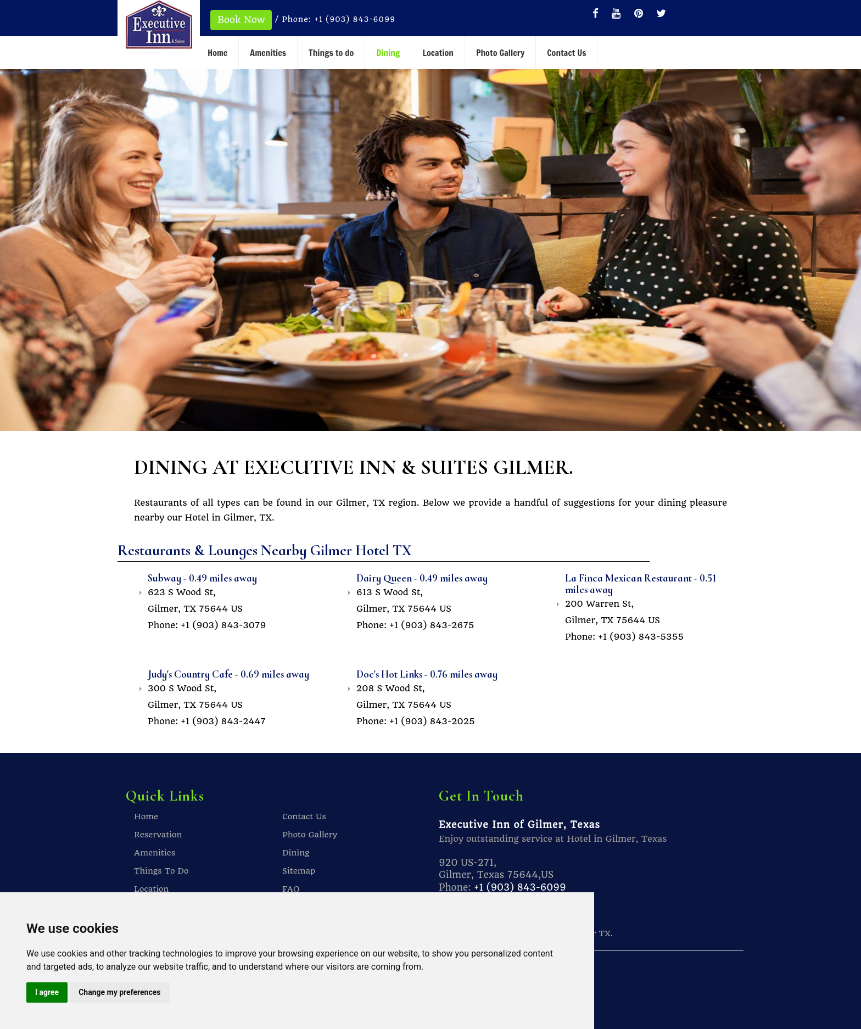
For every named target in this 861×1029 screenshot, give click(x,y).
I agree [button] (47, 992)
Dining (388, 53)
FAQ (291, 888)
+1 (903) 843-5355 (641, 636)
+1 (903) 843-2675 (431, 624)
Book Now (241, 19)
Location (437, 53)
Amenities (268, 53)
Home (217, 53)
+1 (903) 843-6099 (357, 19)
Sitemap (299, 870)
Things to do (331, 53)
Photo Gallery (500, 53)
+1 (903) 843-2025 (432, 720)
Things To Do (161, 870)
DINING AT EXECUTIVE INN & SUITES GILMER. (369, 467)
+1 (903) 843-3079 (223, 624)
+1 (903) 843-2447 (223, 720)
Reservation (158, 834)
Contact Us (566, 53)
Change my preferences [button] (119, 992)
